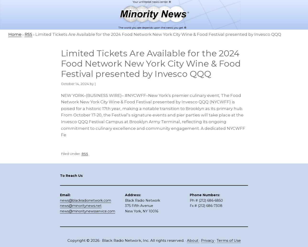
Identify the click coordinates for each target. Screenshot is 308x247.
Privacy (208, 240)
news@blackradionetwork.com (85, 200)
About (193, 240)
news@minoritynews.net (81, 206)
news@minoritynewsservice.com (87, 211)
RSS (84, 154)
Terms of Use (229, 240)
